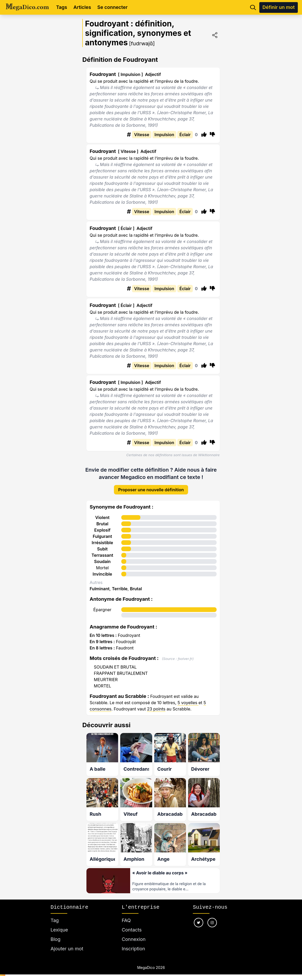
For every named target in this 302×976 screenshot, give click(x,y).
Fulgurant (102, 532)
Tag (55, 914)
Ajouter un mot (67, 943)
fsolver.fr (185, 655)
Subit (102, 545)
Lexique (59, 924)
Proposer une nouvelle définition (151, 485)
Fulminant (99, 584)
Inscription (133, 943)
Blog (56, 933)
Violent (102, 513)
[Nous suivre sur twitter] (198, 917)
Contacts (132, 924)
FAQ (126, 914)
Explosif (102, 526)
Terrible (120, 584)
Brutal (102, 519)
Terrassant (102, 551)
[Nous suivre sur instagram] (212, 917)
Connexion (134, 933)
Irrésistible (102, 538)
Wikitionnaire (209, 455)
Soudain (102, 557)
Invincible (102, 570)
